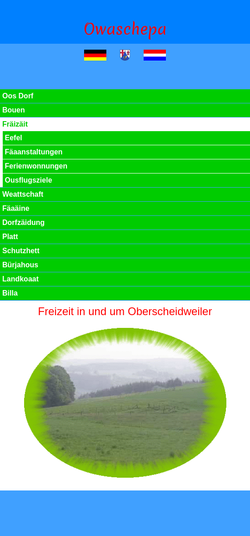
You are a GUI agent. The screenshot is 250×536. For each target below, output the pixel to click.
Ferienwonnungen (36, 166)
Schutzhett (21, 251)
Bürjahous (20, 265)
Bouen (13, 110)
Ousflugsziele (28, 180)
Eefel (13, 138)
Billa (10, 293)
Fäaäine (16, 208)
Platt (10, 236)
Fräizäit (15, 124)
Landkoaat (20, 279)
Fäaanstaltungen (34, 152)
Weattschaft (22, 194)
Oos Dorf (17, 96)
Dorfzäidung (23, 222)
